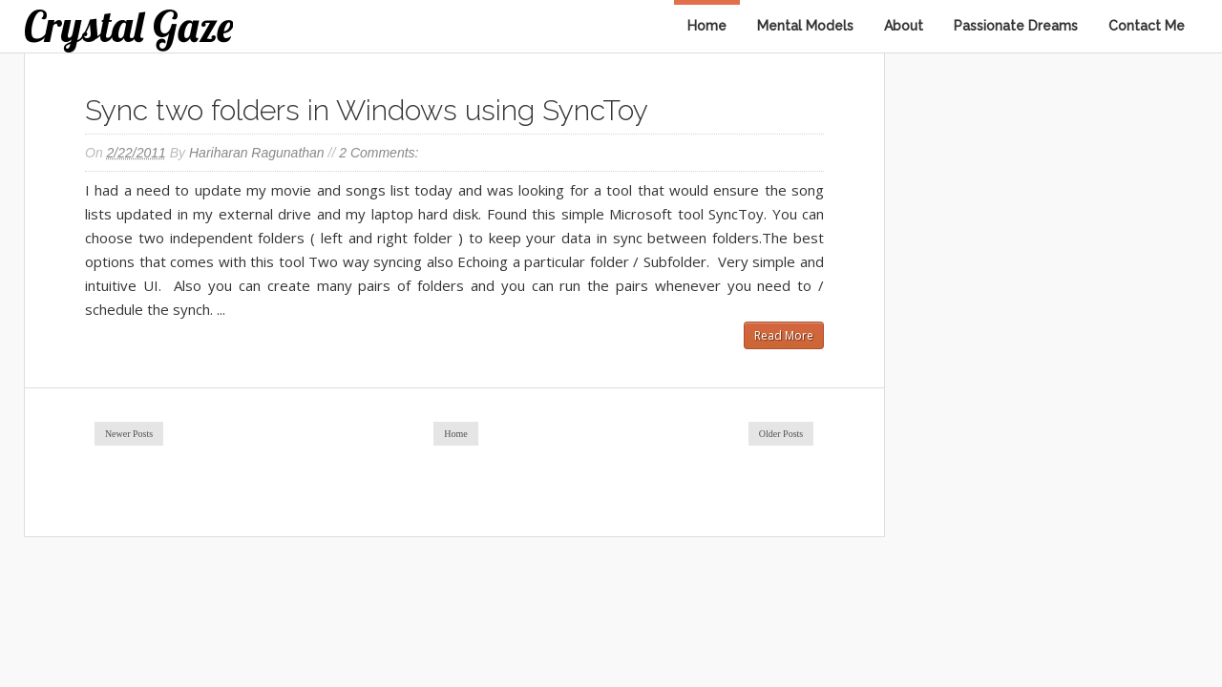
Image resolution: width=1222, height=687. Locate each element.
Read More (783, 335)
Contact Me (1146, 25)
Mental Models (805, 25)
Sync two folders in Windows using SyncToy (366, 110)
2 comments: (378, 152)
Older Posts (781, 433)
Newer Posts (129, 433)
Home (707, 25)
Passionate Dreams (1016, 25)
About (903, 25)
